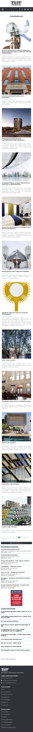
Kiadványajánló (5, 697)
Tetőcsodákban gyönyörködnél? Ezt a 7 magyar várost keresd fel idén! (16, 617)
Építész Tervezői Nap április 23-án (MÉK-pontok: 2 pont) (9, 563)
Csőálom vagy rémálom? (9, 527)
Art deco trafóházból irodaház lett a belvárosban (13, 96)
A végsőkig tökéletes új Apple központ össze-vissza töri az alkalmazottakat (16, 183)
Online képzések (5, 699)
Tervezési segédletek (6, 719)
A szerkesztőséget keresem (8, 682)
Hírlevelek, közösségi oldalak (8, 727)
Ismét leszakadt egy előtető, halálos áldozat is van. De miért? (16, 612)
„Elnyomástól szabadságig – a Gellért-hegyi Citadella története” (16, 635)
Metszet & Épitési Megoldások (8, 659)
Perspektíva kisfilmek (6, 694)
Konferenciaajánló (6, 691)
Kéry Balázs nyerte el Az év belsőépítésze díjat (16, 401)
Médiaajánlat (4, 702)
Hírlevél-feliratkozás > (16, 543)
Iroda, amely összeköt (9, 360)
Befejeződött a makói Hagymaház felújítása (15, 271)
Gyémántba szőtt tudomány (10, 484)
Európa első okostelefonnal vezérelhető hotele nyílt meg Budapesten (16, 227)
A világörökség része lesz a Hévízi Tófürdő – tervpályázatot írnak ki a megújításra (13, 630)
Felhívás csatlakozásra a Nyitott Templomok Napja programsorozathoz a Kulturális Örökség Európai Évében (16, 52)
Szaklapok (4, 717)
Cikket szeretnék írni (7, 678)
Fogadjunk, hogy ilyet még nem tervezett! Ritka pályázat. (15, 313)
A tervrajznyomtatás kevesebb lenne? (11, 639)
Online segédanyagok (6, 722)
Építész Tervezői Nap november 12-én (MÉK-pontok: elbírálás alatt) (10, 587)
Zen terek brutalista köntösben (9, 621)
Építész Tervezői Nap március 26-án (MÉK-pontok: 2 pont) (10, 557)
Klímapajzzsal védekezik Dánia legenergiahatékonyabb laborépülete (13, 139)
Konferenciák (4, 711)
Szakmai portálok (6, 724)
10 (27, 537)
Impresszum (4, 705)
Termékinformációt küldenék (9, 680)
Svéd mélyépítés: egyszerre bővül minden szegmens (15, 650)
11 (3, 539)
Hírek (2, 689)
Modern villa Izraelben (9, 442)
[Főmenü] (2, 9)
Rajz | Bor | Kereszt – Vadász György (11, 643)
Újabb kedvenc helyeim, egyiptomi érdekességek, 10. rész (15, 625)
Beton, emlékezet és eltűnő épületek (11, 646)
